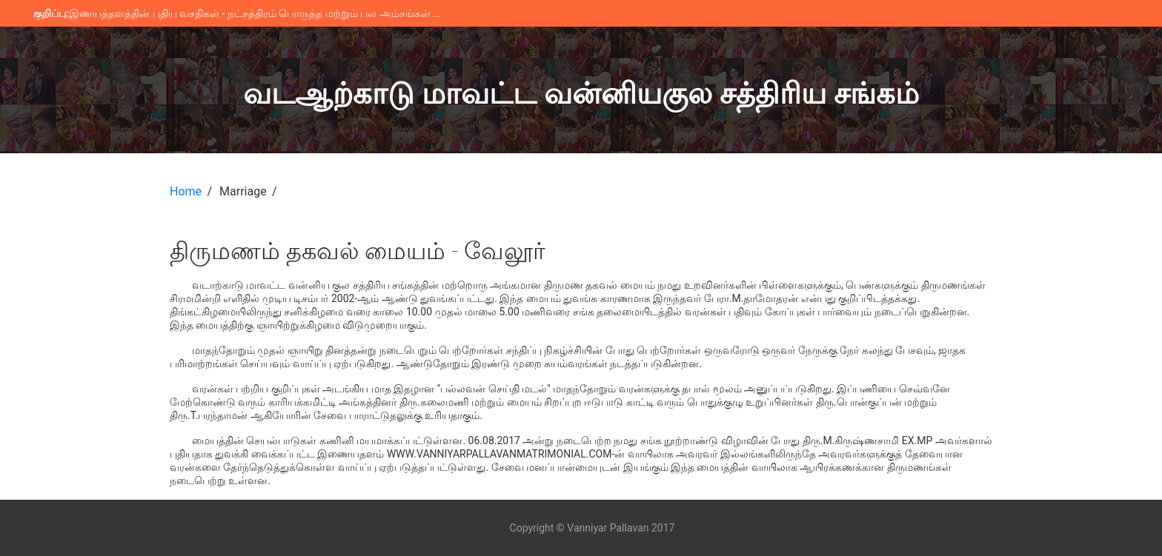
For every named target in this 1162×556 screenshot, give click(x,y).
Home (186, 191)
